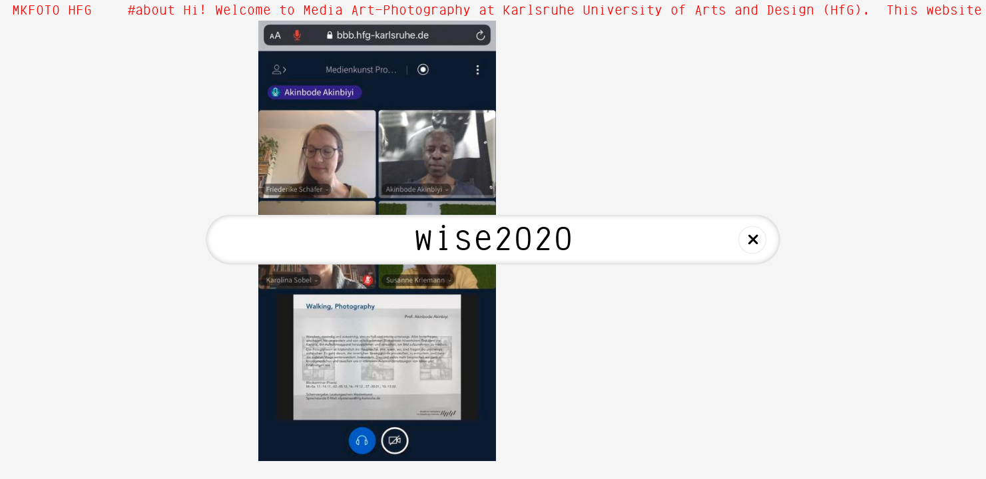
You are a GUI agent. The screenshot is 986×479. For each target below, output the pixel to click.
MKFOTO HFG (52, 10)
